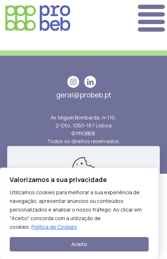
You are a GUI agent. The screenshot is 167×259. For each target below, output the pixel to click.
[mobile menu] (149, 18)
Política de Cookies (54, 226)
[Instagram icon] (73, 82)
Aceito (79, 244)
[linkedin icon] (90, 82)
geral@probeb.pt (83, 95)
